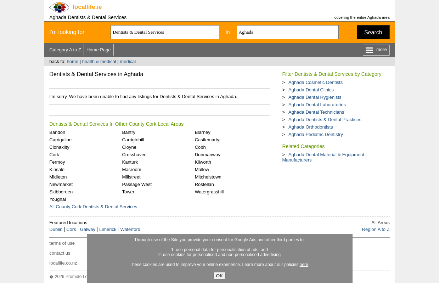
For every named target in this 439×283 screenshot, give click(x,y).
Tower (128, 191)
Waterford (130, 229)
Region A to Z (376, 229)
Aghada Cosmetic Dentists (315, 82)
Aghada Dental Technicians (316, 112)
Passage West (137, 184)
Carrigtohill (133, 139)
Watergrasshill (209, 191)
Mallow (202, 169)
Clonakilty (59, 147)
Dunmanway (207, 154)
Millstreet (131, 177)
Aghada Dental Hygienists (315, 97)
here (304, 264)
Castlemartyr (208, 139)
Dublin (55, 229)
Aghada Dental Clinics (311, 89)
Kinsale (56, 169)
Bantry (128, 132)
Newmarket (61, 184)
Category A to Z (65, 49)
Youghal (57, 199)
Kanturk (130, 162)
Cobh (200, 147)
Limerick (107, 229)
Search (373, 32)
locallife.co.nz (63, 263)
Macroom (131, 169)
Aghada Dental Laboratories (317, 104)
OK (219, 275)
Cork (54, 154)
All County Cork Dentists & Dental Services (93, 206)
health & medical (99, 61)
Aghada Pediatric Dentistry (315, 134)
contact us (59, 253)
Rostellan (204, 184)
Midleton (58, 177)
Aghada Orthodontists (310, 127)
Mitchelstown (208, 177)
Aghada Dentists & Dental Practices (324, 119)
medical (128, 61)
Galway (87, 229)
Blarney (202, 132)
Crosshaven (134, 154)
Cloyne (129, 147)
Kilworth (203, 162)
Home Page (98, 49)
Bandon (57, 132)
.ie (87, 7)
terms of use (62, 243)
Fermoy (57, 162)
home (72, 61)
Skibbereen (61, 191)
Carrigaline (60, 139)
